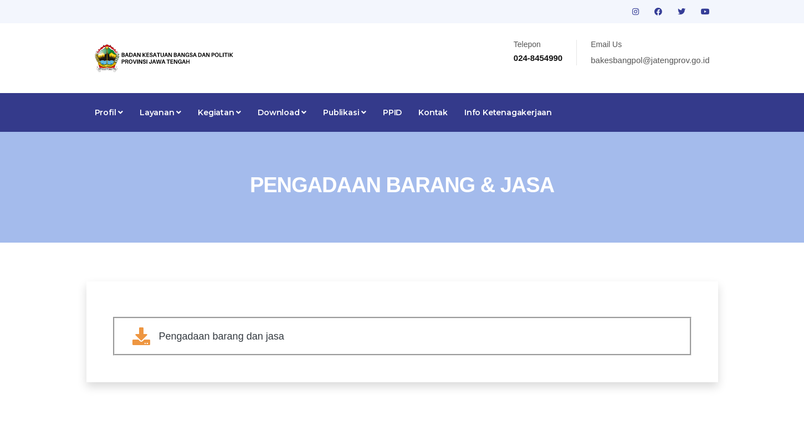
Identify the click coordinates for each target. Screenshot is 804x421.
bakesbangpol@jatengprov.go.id (650, 60)
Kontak (433, 112)
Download (282, 112)
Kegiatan (219, 112)
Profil (109, 112)
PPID (392, 112)
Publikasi (344, 112)
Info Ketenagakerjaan (508, 112)
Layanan (160, 112)
